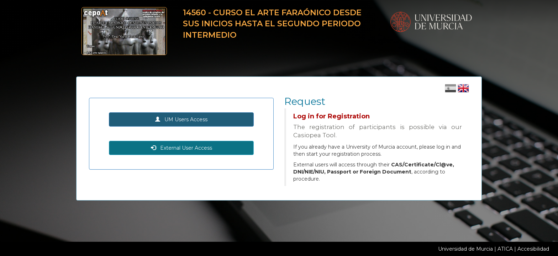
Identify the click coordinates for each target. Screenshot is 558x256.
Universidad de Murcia (465, 249)
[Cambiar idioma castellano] (451, 90)
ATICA (505, 249)
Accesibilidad (533, 249)
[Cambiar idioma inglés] (463, 90)
